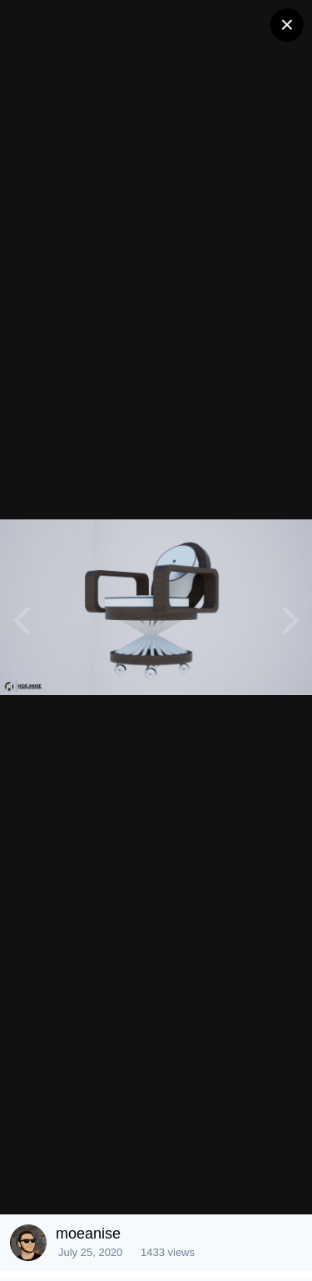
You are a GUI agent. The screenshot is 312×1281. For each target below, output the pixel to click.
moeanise (88, 1233)
